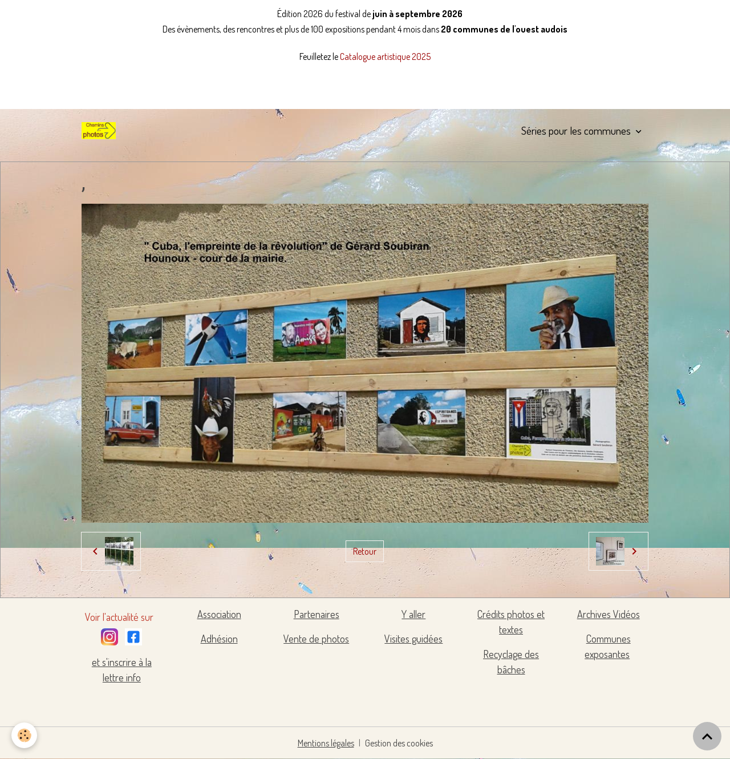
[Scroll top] (707, 736)
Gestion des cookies (399, 743)
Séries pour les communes (577, 130)
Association (219, 614)
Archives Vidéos (608, 614)
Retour (364, 551)
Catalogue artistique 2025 (385, 56)
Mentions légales (326, 743)
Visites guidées (413, 638)
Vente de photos (316, 638)
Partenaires (316, 614)
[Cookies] (24, 735)
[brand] (101, 130)
